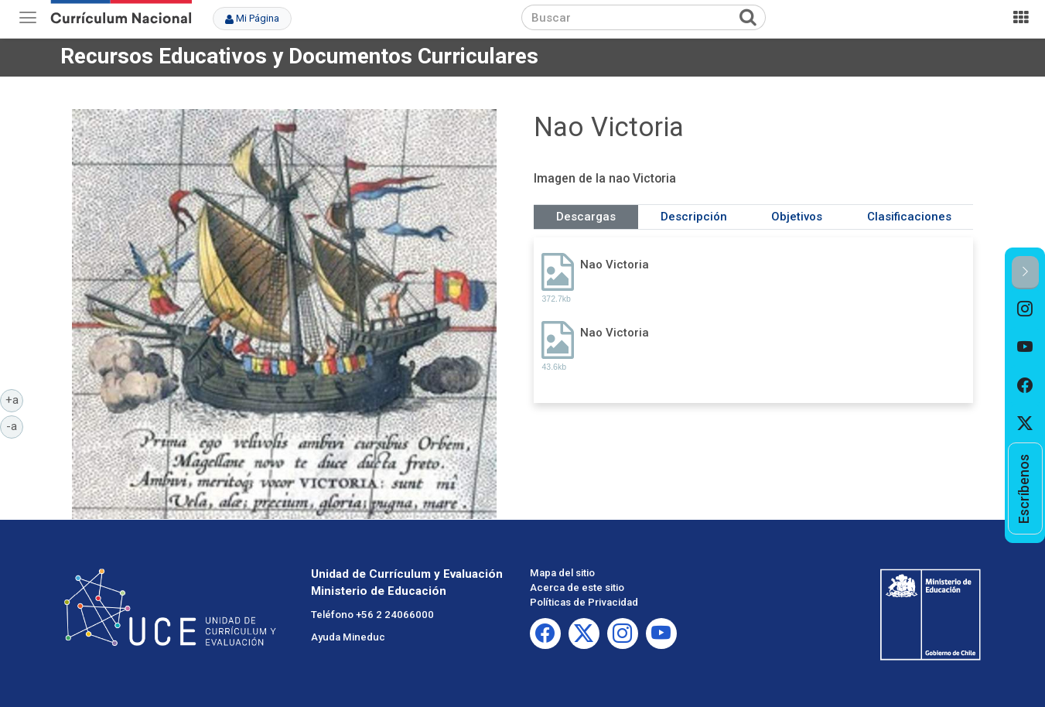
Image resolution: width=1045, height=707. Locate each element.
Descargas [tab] (586, 217)
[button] (1025, 272)
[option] (1025, 308)
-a (14, 425)
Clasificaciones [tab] (909, 217)
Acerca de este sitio (577, 587)
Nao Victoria (614, 265)
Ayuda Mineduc (348, 637)
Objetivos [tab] (796, 217)
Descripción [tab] (694, 217)
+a (14, 399)
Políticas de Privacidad (584, 602)
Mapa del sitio (562, 573)
